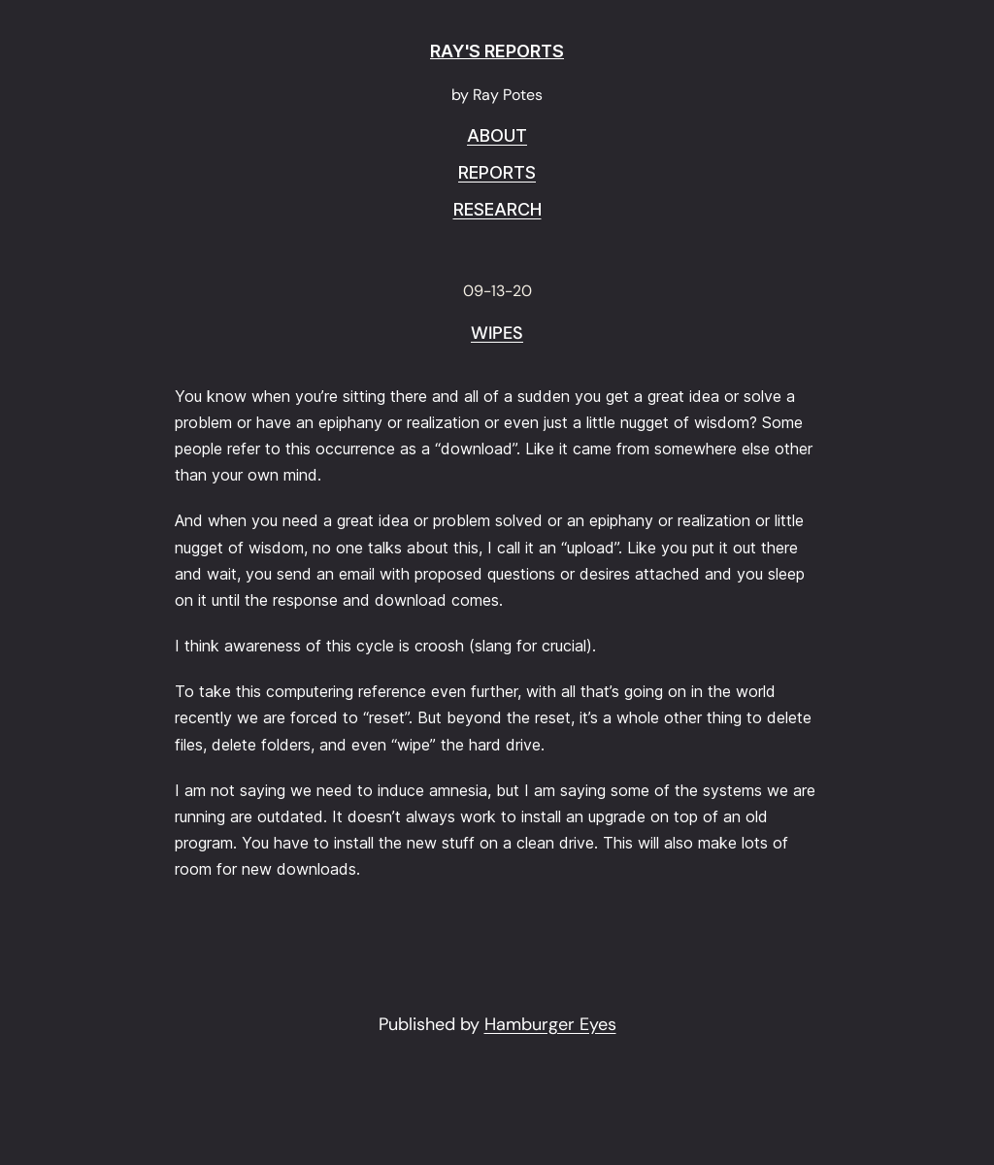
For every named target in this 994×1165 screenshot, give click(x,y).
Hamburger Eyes (550, 1024)
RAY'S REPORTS (497, 51)
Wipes (497, 334)
